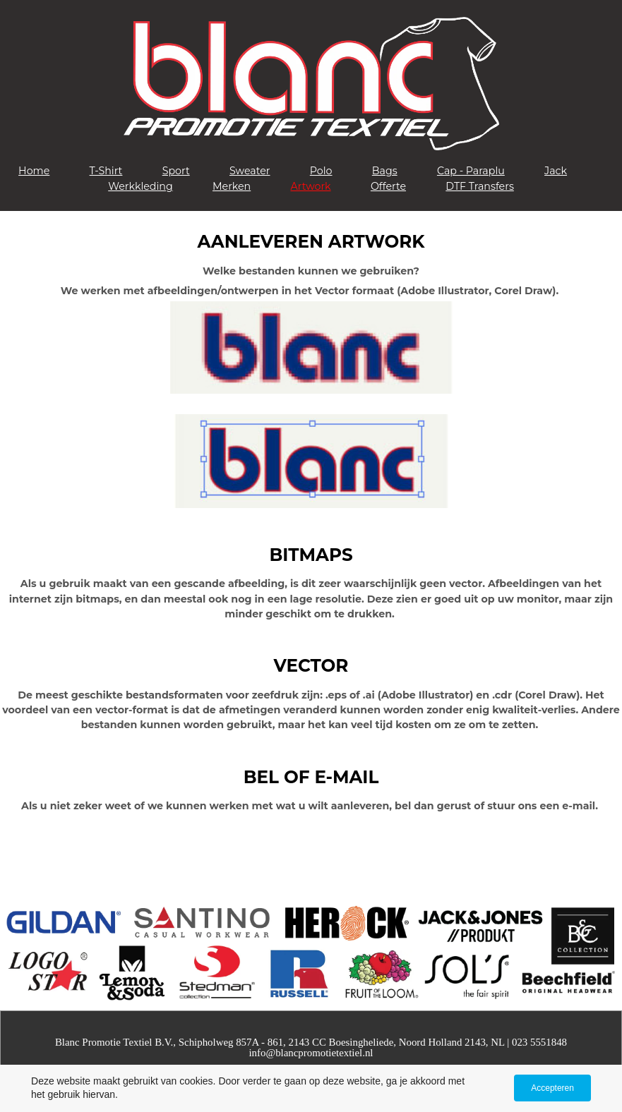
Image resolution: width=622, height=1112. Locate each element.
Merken (232, 186)
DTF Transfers (479, 186)
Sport (176, 170)
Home (33, 170)
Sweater (249, 170)
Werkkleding (140, 186)
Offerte (388, 186)
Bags (384, 170)
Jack (555, 170)
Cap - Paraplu (471, 170)
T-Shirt (106, 170)
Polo (321, 170)
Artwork (311, 186)
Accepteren (552, 1088)
